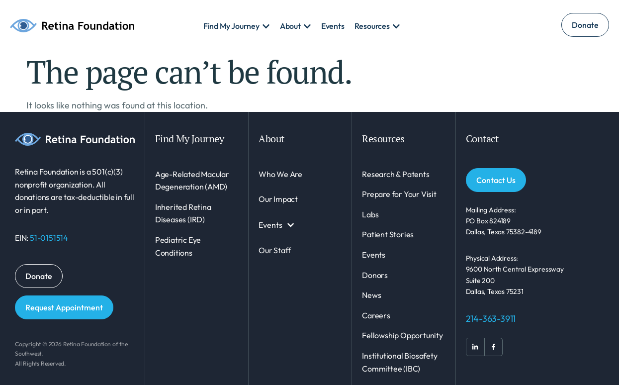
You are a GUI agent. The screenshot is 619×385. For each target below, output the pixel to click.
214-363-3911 (491, 318)
